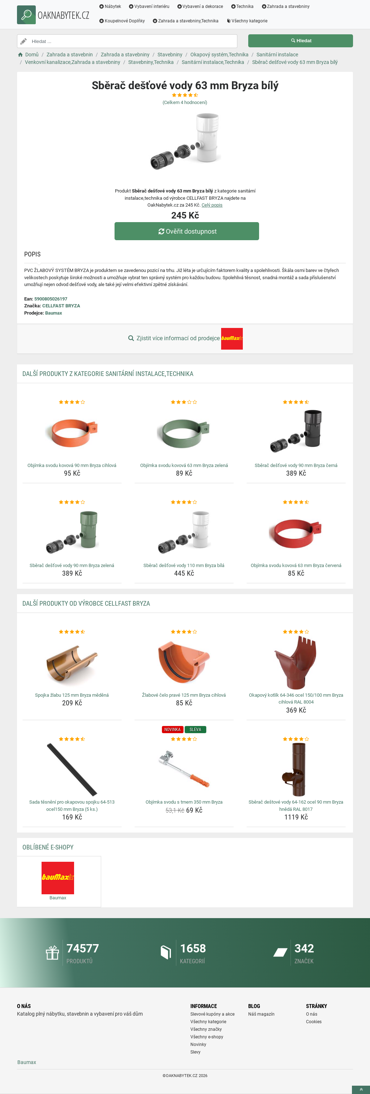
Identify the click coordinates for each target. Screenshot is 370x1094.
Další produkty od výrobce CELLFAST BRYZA (86, 603)
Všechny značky (206, 1029)
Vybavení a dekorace (200, 6)
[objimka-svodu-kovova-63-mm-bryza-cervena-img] (296, 533)
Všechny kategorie (247, 20)
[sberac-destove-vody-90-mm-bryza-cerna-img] (296, 433)
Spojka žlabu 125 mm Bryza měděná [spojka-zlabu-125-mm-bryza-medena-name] (72, 695)
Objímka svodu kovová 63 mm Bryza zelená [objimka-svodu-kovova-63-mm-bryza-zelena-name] (184, 465)
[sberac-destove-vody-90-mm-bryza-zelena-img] (72, 533)
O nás (311, 1014)
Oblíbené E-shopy (47, 847)
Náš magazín (261, 1014)
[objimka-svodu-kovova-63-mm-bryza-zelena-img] (184, 433)
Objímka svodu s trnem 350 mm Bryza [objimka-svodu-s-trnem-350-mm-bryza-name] (184, 802)
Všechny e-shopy (206, 1036)
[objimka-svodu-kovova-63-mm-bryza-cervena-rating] (296, 502)
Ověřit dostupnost (187, 231)
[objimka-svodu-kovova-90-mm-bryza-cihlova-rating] (72, 402)
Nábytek (110, 6)
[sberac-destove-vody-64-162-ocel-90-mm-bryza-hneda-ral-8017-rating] (296, 739)
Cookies (314, 1021)
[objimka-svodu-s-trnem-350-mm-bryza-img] (184, 770)
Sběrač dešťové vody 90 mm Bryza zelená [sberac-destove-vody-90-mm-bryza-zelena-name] (72, 565)
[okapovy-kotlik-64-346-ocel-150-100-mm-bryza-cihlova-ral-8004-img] (296, 663)
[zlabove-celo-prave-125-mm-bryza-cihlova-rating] (184, 632)
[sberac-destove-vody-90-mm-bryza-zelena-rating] (72, 502)
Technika (242, 6)
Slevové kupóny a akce (212, 1014)
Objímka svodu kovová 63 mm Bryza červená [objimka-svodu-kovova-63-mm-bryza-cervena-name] (296, 565)
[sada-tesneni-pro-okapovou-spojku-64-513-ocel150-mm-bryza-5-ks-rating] (72, 739)
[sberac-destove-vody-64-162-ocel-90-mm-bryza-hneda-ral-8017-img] (296, 770)
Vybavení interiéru (148, 6)
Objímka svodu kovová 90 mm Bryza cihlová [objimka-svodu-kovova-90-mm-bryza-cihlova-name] (71, 465)
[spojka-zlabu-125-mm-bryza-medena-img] (72, 663)
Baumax (53, 313)
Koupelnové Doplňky (122, 20)
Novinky (198, 1044)
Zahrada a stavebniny (285, 6)
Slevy (195, 1052)
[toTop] (361, 1090)
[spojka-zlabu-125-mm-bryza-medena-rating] (72, 632)
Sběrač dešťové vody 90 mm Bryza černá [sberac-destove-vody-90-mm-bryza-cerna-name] (296, 465)
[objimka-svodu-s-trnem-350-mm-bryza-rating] (184, 739)
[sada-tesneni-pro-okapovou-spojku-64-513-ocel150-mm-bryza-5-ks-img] (72, 770)
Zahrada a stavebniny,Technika (185, 20)
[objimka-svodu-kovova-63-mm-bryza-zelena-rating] (184, 402)
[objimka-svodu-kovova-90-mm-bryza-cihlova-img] (72, 433)
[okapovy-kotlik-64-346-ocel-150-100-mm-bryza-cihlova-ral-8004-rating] (296, 632)
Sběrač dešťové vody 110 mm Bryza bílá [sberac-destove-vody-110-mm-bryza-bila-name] (183, 565)
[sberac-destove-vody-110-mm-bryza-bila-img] (184, 533)
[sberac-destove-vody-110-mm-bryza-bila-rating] (184, 502)
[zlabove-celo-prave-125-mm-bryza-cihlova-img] (184, 663)
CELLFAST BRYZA (61, 305)
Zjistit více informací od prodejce (185, 339)
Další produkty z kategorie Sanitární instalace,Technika (107, 373)
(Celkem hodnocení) (185, 102)
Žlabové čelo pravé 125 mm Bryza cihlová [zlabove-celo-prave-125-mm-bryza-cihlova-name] (184, 695)
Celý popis (212, 205)
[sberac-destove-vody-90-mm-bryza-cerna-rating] (296, 402)
